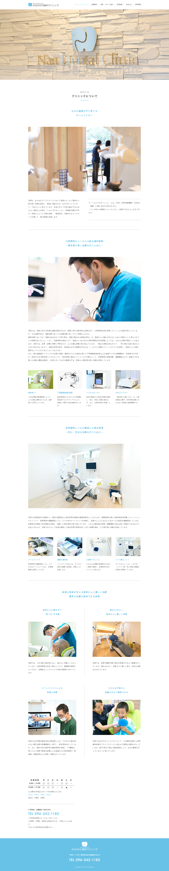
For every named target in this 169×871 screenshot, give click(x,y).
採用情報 (138, 4)
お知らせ (129, 4)
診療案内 (94, 4)
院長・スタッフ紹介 (107, 4)
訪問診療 (119, 4)
